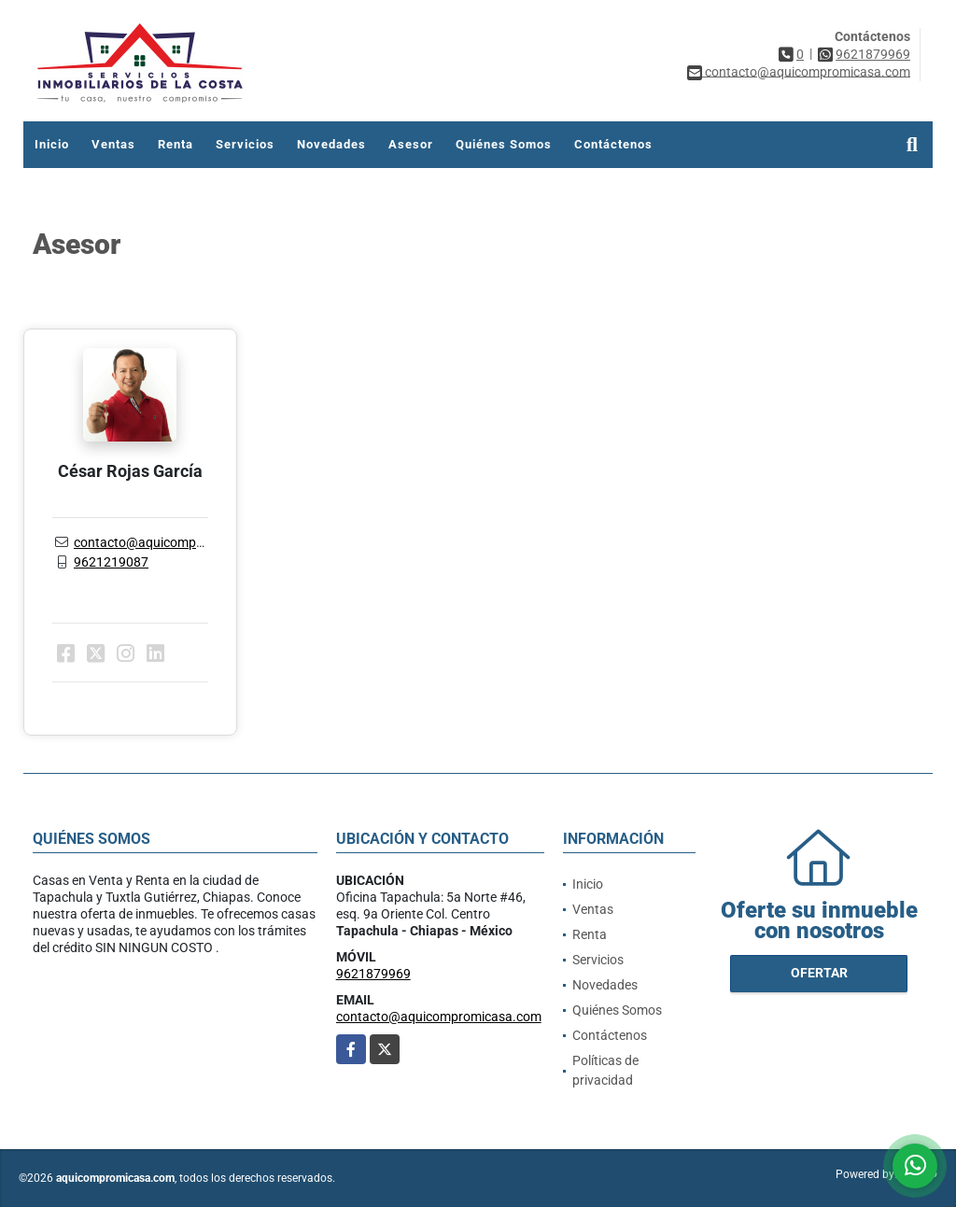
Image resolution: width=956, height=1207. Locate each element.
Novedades (331, 144)
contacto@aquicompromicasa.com (176, 542)
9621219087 (111, 561)
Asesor (410, 144)
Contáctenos (613, 144)
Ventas (113, 144)
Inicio (52, 144)
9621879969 (873, 54)
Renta (175, 144)
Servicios (245, 144)
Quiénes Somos (504, 144)
